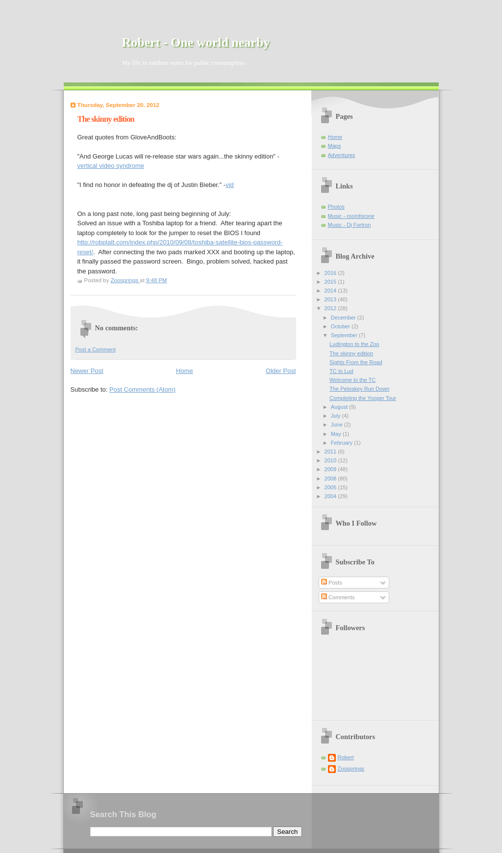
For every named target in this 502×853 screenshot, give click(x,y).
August (340, 407)
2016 (331, 273)
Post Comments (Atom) (142, 389)
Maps (334, 146)
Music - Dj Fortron (349, 225)
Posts (331, 583)
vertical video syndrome (111, 165)
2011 (331, 451)
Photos (336, 207)
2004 (331, 496)
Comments (337, 597)
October (341, 326)
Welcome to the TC (352, 380)
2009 (331, 469)
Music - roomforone (351, 216)
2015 (331, 282)
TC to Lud (341, 371)
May (337, 434)
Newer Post (87, 370)
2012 (331, 308)
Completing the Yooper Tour (362, 398)
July (336, 416)
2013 (331, 299)
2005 (331, 487)
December (344, 317)
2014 (331, 290)
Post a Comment (95, 349)
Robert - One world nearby (196, 42)
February (342, 443)
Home (184, 370)
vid (230, 184)
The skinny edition (351, 353)
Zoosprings (351, 769)
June (337, 424)
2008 (331, 478)
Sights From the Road (355, 362)
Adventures (341, 155)
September (345, 335)
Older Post (281, 370)
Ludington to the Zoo (354, 344)
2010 (331, 460)
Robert (346, 757)
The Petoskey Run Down (359, 389)
